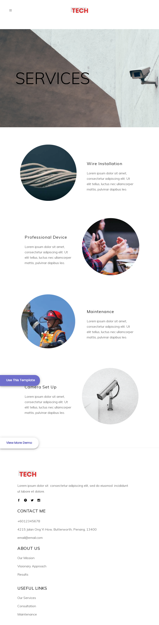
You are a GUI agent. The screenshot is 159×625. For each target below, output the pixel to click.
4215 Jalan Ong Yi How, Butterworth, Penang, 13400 (57, 529)
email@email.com (30, 538)
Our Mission (26, 558)
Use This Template (20, 380)
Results (22, 574)
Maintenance (27, 614)
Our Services (26, 598)
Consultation (26, 606)
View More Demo (19, 442)
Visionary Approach (31, 566)
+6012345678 (28, 521)
